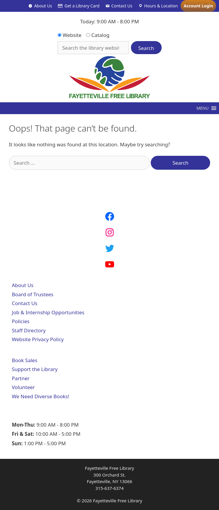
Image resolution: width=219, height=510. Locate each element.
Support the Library (35, 369)
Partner (21, 378)
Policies (21, 321)
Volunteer (23, 387)
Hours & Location (161, 6)
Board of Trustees (32, 294)
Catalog (98, 35)
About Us (43, 6)
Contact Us (121, 6)
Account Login (198, 6)
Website (70, 35)
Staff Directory (29, 330)
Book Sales (24, 360)
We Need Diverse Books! (40, 396)
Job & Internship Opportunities (48, 312)
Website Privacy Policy (38, 339)
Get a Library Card (82, 6)
